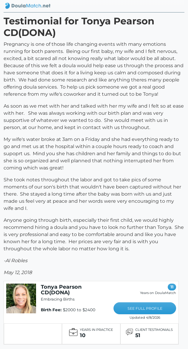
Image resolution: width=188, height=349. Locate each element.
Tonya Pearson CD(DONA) (61, 289)
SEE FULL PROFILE (145, 308)
